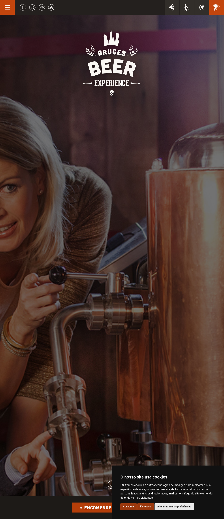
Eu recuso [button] (145, 506)
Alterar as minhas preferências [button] (174, 506)
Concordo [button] (128, 506)
